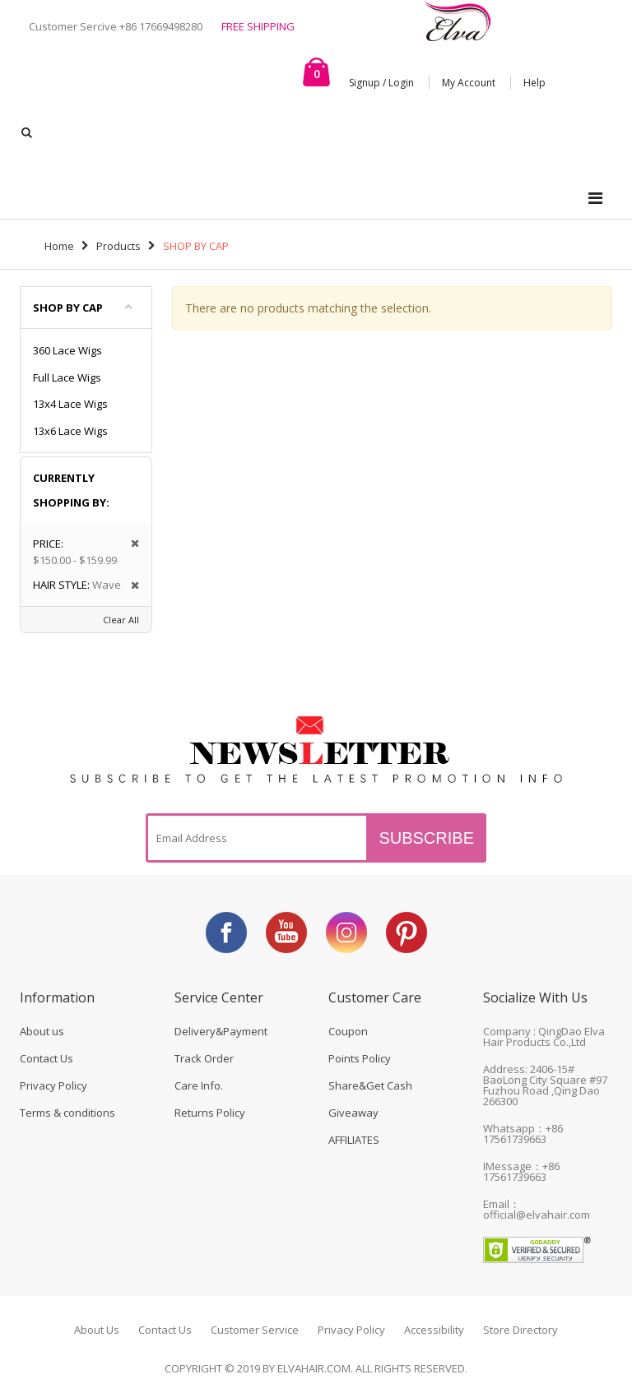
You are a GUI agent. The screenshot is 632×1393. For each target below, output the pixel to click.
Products (118, 245)
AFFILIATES (353, 1139)
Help (534, 83)
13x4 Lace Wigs (70, 403)
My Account (468, 83)
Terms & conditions (67, 1112)
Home (59, 245)
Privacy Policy (53, 1085)
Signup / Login (381, 83)
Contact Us (46, 1058)
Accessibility (434, 1329)
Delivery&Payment (220, 1031)
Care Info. (198, 1085)
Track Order (204, 1058)
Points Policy (359, 1058)
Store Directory (520, 1329)
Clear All (121, 619)
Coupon (348, 1031)
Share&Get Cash (370, 1085)
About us (42, 1031)
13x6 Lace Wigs (70, 430)
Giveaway (353, 1112)
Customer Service (255, 1329)
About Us (96, 1329)
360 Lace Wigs (67, 350)
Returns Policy (209, 1112)
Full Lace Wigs (67, 377)
